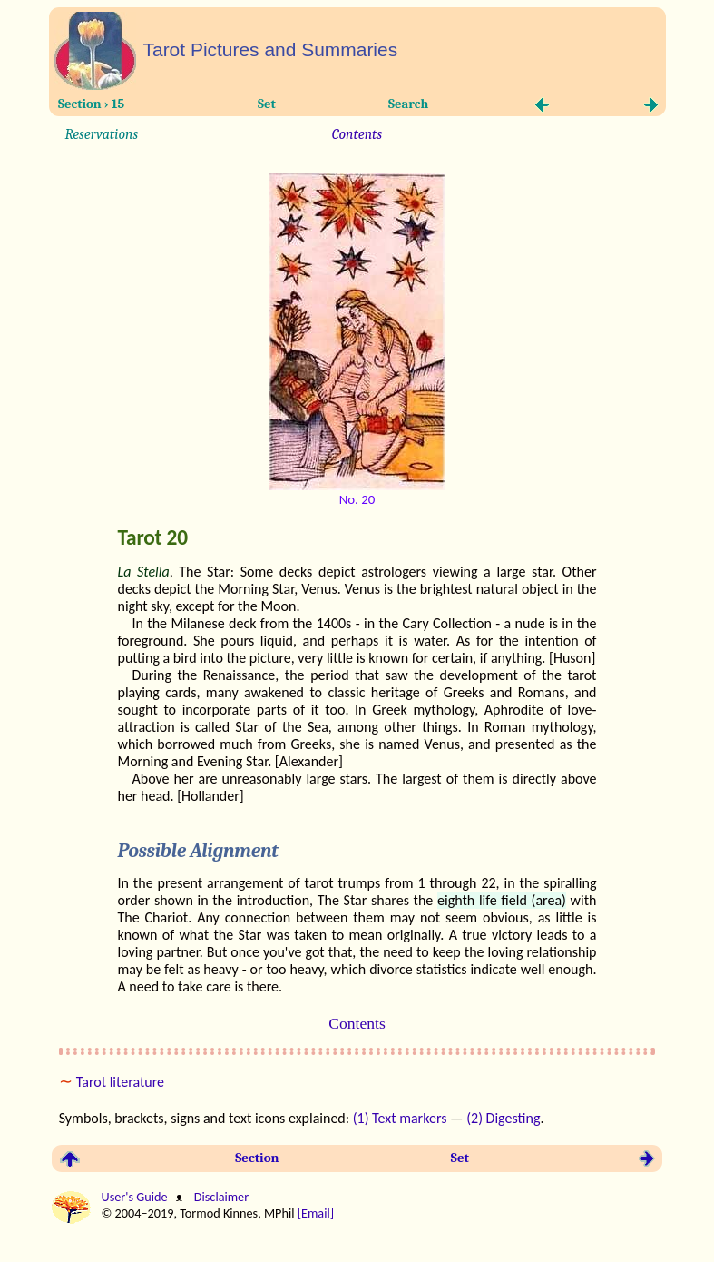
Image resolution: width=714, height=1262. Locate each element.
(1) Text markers (400, 1118)
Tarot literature (120, 1081)
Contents (357, 134)
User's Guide (136, 1196)
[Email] (317, 1213)
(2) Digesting (503, 1118)
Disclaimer (219, 1196)
